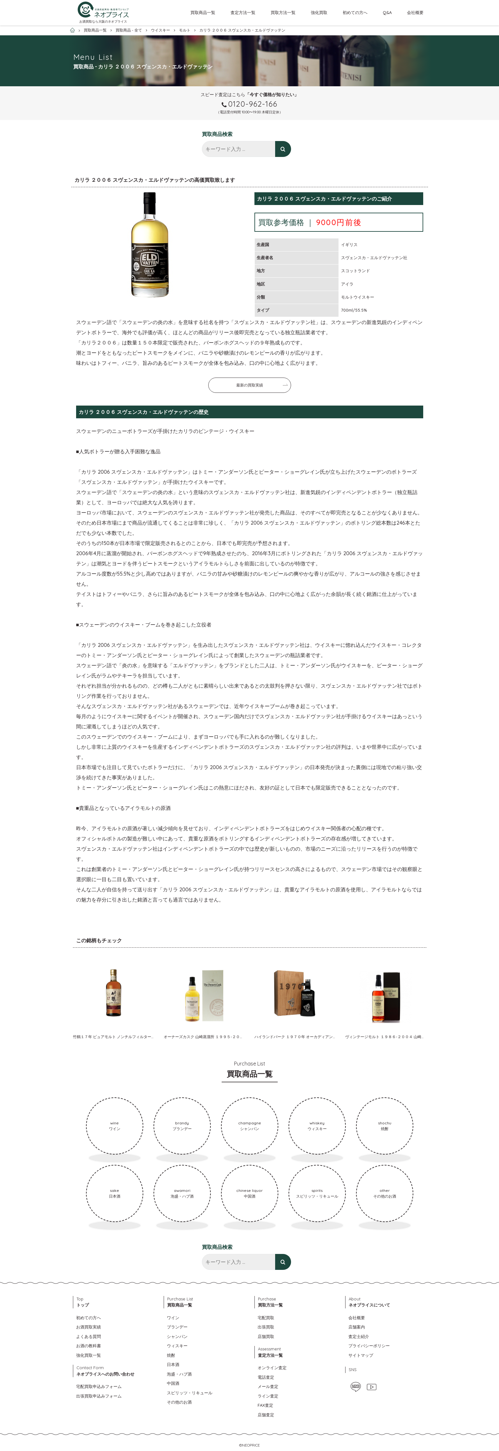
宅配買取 (266, 1317)
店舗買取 (266, 1336)
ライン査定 (268, 1395)
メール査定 (268, 1386)
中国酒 (173, 1383)
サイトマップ (360, 1355)
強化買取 (319, 12)
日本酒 (173, 1364)
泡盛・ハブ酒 (179, 1374)
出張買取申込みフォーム (99, 1395)
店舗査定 (266, 1414)
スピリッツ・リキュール (189, 1392)
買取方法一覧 (283, 12)
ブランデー (177, 1326)
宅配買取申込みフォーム (99, 1386)
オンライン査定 (272, 1367)
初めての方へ (355, 12)
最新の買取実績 (249, 385)
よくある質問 (88, 1336)
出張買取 (266, 1326)
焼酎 (171, 1355)
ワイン (173, 1317)
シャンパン (177, 1336)
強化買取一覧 (88, 1355)
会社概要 (415, 12)
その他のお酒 (179, 1402)
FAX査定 (265, 1405)
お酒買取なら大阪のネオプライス (103, 21)
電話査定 (266, 1377)
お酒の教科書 (88, 1345)
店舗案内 (356, 1326)
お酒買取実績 (88, 1326)
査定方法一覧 (243, 12)
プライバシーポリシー (369, 1345)
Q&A (387, 12)
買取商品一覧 (202, 12)
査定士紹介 (358, 1336)
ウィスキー (177, 1345)
